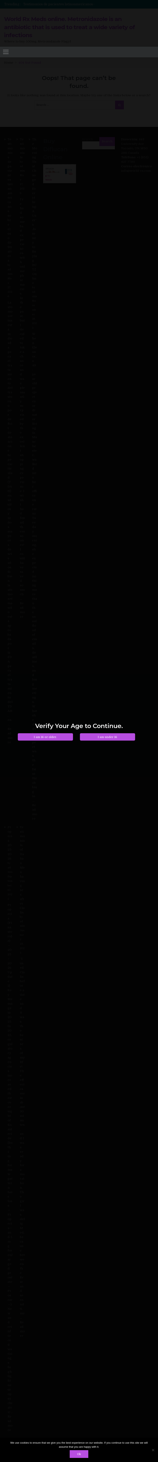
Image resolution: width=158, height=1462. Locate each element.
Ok (79, 1454)
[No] (153, 1450)
